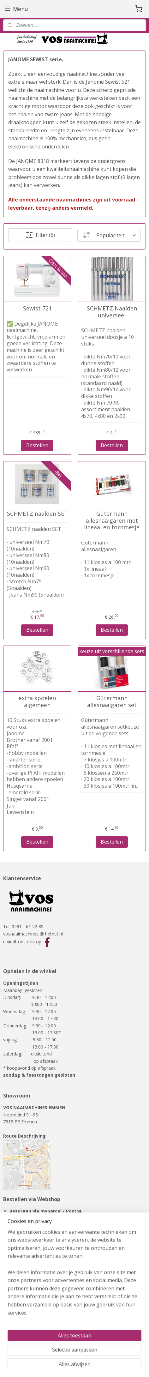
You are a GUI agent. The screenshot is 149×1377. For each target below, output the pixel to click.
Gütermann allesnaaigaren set (112, 701)
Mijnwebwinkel (124, 1365)
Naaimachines (17, 1299)
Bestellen (37, 445)
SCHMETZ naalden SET (37, 513)
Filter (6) (40, 235)
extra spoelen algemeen (37, 701)
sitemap (32, 1365)
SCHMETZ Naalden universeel (112, 312)
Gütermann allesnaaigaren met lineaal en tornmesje (112, 520)
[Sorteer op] (109, 235)
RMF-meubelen (18, 1327)
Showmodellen (18, 1320)
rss (45, 1365)
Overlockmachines (22, 1313)
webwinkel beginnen (69, 1365)
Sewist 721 (37, 308)
